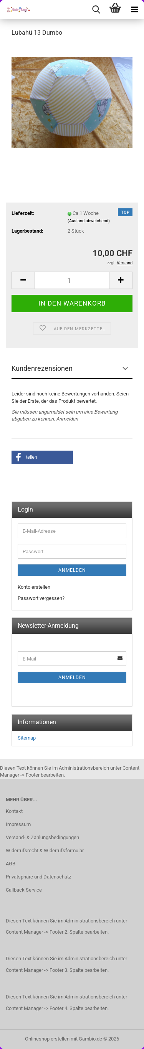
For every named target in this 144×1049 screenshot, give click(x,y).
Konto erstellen (34, 587)
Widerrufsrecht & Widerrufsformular (45, 850)
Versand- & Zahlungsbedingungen (42, 837)
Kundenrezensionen (42, 368)
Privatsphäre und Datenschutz (38, 877)
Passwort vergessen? (41, 598)
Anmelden (67, 419)
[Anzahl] (72, 280)
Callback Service (24, 890)
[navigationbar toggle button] (134, 9)
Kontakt (14, 811)
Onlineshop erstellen (47, 1039)
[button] (23, 280)
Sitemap (27, 738)
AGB (10, 864)
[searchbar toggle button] (96, 9)
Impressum (18, 824)
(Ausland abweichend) (89, 220)
